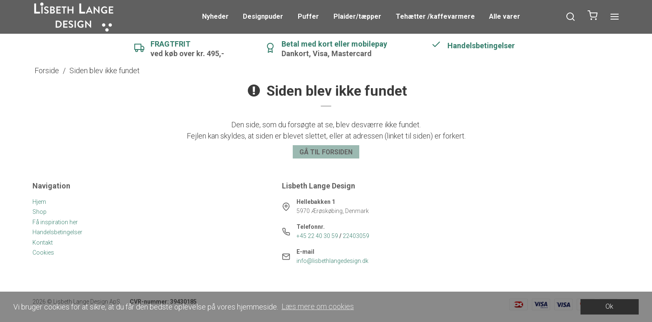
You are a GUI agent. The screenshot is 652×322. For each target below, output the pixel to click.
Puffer (308, 16)
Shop (39, 211)
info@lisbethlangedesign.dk (332, 261)
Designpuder (263, 16)
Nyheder (215, 16)
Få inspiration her (55, 222)
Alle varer (504, 16)
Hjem (39, 201)
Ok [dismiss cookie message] (609, 306)
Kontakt (42, 242)
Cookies (43, 252)
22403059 (356, 236)
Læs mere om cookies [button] (318, 306)
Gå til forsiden (326, 152)
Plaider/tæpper (357, 16)
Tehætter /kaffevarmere (435, 16)
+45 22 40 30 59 (317, 236)
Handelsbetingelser (57, 232)
